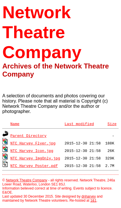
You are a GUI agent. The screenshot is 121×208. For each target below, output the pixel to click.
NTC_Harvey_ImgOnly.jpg (35, 158)
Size (111, 123)
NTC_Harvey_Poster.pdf (34, 165)
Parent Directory (28, 135)
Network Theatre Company (26, 180)
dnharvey (89, 196)
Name (14, 123)
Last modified (79, 123)
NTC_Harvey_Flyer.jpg (33, 143)
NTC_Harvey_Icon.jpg (31, 150)
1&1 (93, 200)
